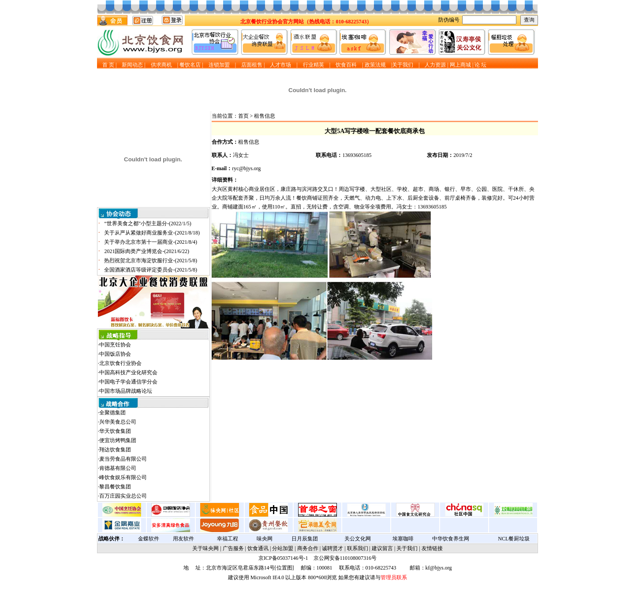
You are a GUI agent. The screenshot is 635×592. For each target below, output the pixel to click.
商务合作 (307, 548)
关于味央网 (205, 548)
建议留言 (382, 548)
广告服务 (233, 548)
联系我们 (357, 548)
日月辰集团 (304, 539)
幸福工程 (227, 539)
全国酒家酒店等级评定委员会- (150, 270)
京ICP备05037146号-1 (283, 558)
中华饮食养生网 (450, 539)
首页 (243, 116)
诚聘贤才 (332, 548)
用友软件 (183, 539)
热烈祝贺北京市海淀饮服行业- (150, 260)
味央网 (265, 539)
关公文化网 (357, 539)
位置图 (284, 568)
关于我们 (407, 548)
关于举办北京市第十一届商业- (150, 242)
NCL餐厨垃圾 (514, 539)
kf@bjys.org (439, 568)
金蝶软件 (148, 539)
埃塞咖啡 (403, 539)
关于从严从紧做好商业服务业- (152, 233)
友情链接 (432, 548)
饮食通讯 (258, 548)
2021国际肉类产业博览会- (146, 251)
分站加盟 (282, 548)
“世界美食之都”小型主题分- (147, 223)
